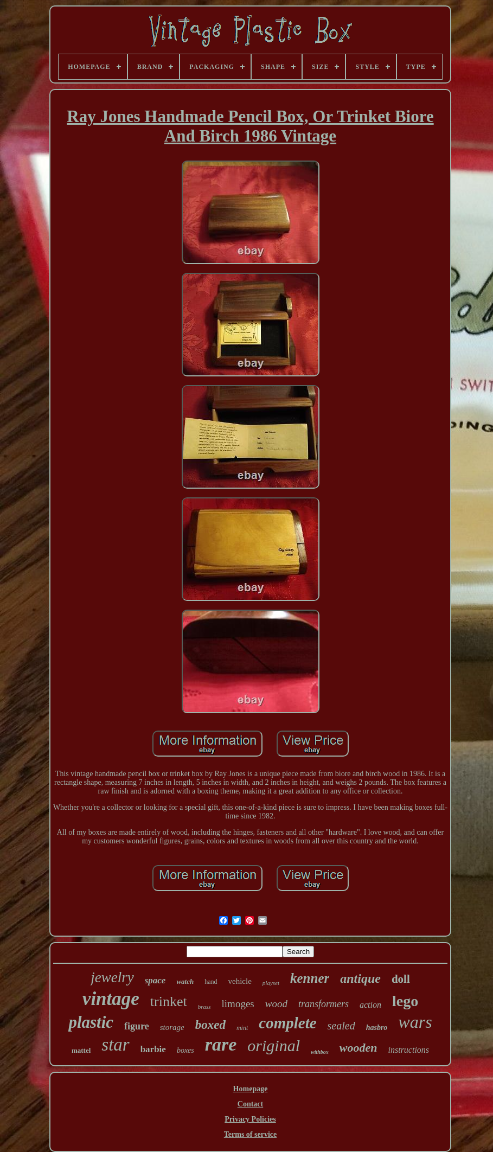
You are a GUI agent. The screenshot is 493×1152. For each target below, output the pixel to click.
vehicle (240, 981)
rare (221, 1044)
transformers (323, 1004)
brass (204, 1006)
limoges (238, 1003)
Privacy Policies (250, 1119)
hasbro (377, 1027)
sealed (341, 1026)
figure (136, 1026)
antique (360, 978)
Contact (250, 1104)
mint (242, 1028)
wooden (358, 1047)
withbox (320, 1052)
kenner (309, 978)
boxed (210, 1025)
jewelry (112, 977)
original (273, 1045)
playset (270, 983)
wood (276, 1003)
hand (210, 981)
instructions (409, 1049)
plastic (90, 1022)
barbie (153, 1049)
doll (401, 978)
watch (185, 981)
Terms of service (250, 1134)
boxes (185, 1050)
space (155, 980)
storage (172, 1027)
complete (287, 1023)
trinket (168, 1001)
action (370, 1004)
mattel (81, 1050)
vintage (110, 998)
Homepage (250, 1089)
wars (415, 1022)
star (115, 1044)
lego (405, 1001)
